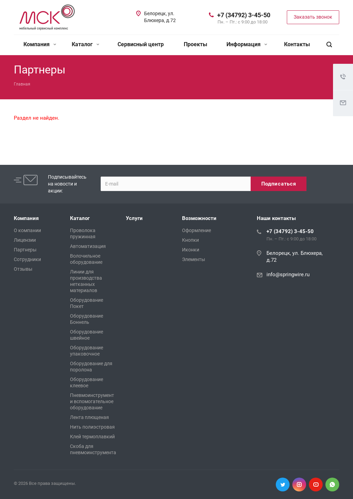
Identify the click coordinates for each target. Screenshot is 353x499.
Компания (39, 44)
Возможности (199, 218)
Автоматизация (88, 246)
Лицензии (25, 240)
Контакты (297, 44)
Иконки (190, 249)
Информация (246, 44)
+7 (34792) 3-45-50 (243, 15)
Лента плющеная (89, 417)
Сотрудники (27, 259)
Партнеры (25, 249)
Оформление (196, 230)
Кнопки (190, 240)
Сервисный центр (141, 44)
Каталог (85, 44)
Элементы (193, 259)
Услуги (134, 218)
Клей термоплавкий (92, 436)
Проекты (195, 44)
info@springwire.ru (288, 274)
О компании (27, 230)
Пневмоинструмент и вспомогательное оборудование (92, 401)
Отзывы (23, 269)
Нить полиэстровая (92, 427)
